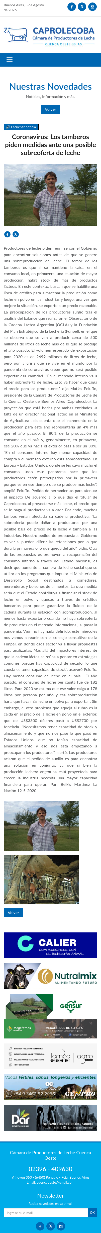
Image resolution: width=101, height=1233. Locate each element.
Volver (50, 109)
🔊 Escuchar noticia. (21, 127)
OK (92, 1213)
